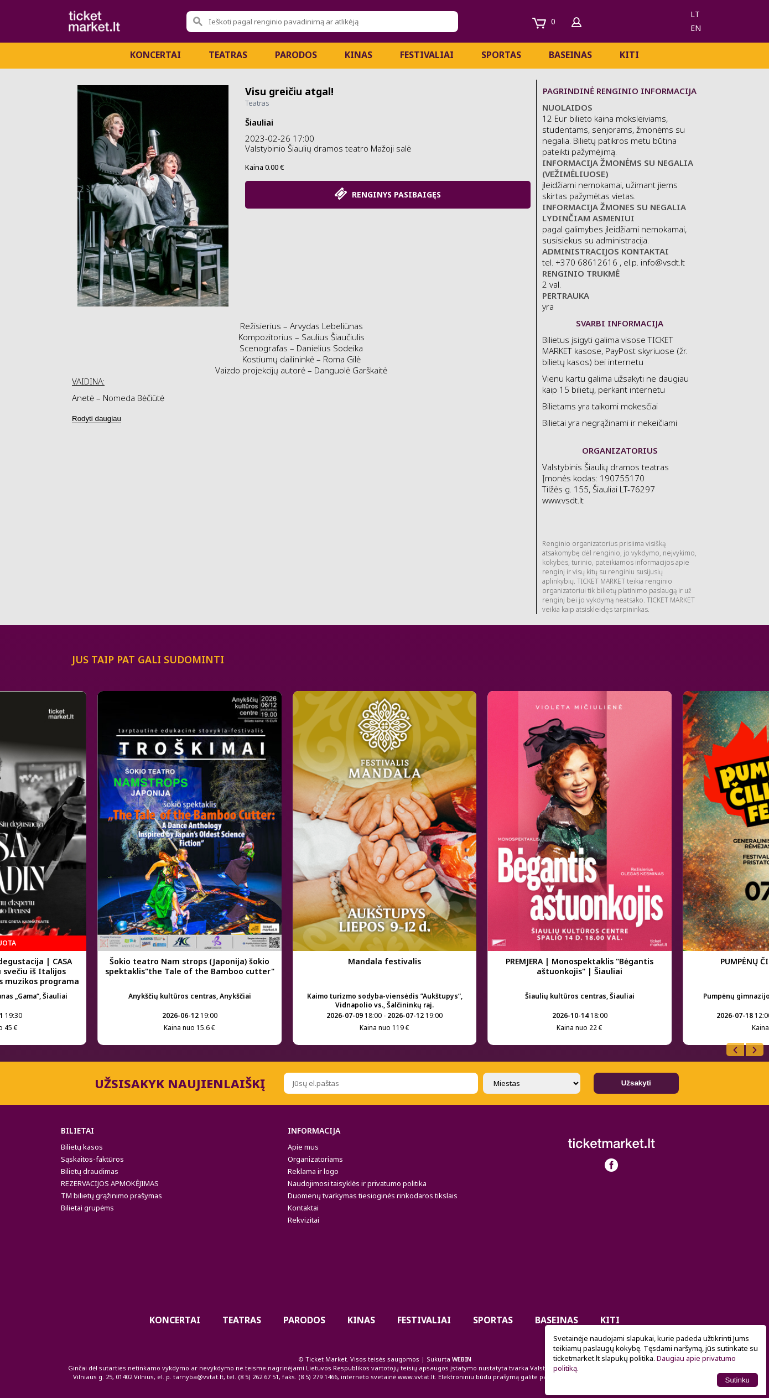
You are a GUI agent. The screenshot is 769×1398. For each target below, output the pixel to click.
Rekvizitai (303, 1220)
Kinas (358, 55)
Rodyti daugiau (96, 418)
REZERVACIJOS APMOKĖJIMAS (110, 1183)
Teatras (228, 55)
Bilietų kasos (82, 1147)
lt (695, 14)
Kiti (629, 55)
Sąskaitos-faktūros (92, 1159)
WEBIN (461, 1359)
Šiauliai (259, 122)
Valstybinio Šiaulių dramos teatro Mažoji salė (328, 148)
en (695, 28)
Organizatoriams (315, 1159)
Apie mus (303, 1147)
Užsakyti (636, 1083)
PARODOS (296, 55)
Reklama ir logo (313, 1171)
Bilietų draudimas (89, 1171)
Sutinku (737, 1380)
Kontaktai (303, 1208)
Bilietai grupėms (87, 1208)
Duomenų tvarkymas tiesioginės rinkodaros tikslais (373, 1195)
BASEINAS (570, 55)
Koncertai (155, 55)
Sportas (501, 55)
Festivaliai (427, 55)
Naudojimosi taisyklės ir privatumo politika (357, 1183)
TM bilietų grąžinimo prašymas (111, 1195)
